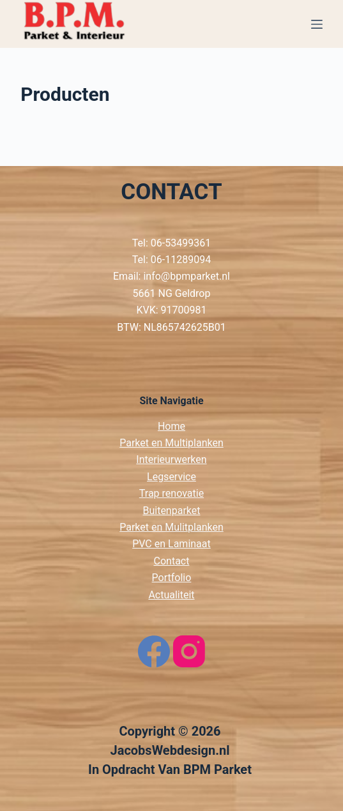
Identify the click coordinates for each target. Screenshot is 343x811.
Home (171, 426)
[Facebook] (154, 651)
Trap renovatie (171, 493)
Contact (172, 561)
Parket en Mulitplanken (171, 527)
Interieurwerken (171, 459)
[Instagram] (189, 651)
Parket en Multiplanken (171, 443)
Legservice (171, 477)
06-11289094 (181, 260)
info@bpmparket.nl (186, 276)
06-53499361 (181, 243)
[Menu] (317, 24)
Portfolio (172, 578)
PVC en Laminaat (171, 544)
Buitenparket (171, 510)
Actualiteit (171, 595)
